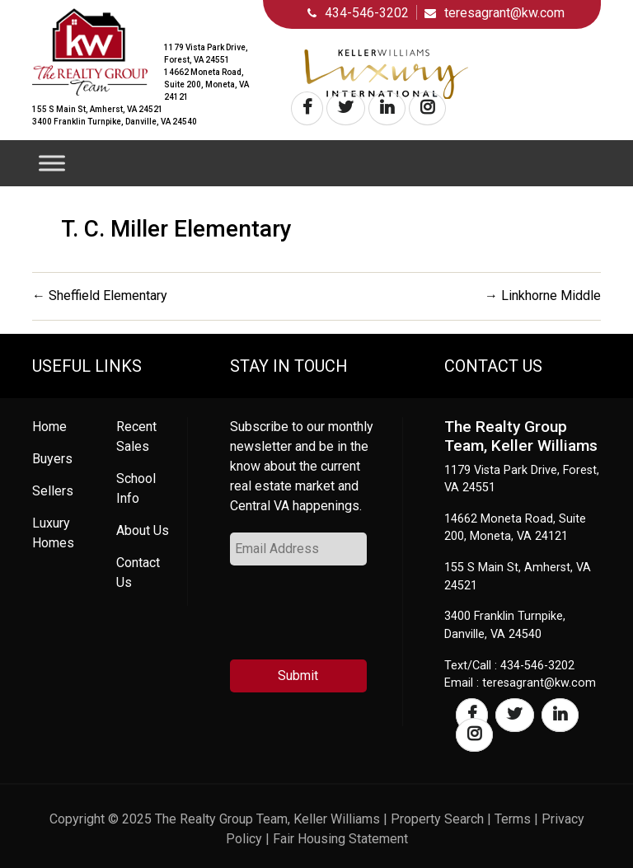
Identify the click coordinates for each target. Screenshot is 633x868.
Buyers (52, 459)
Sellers (52, 491)
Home (49, 426)
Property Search (437, 819)
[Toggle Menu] (52, 163)
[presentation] (355, 619)
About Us (142, 530)
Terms (513, 819)
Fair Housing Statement (340, 839)
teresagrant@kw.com (504, 13)
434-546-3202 (367, 13)
